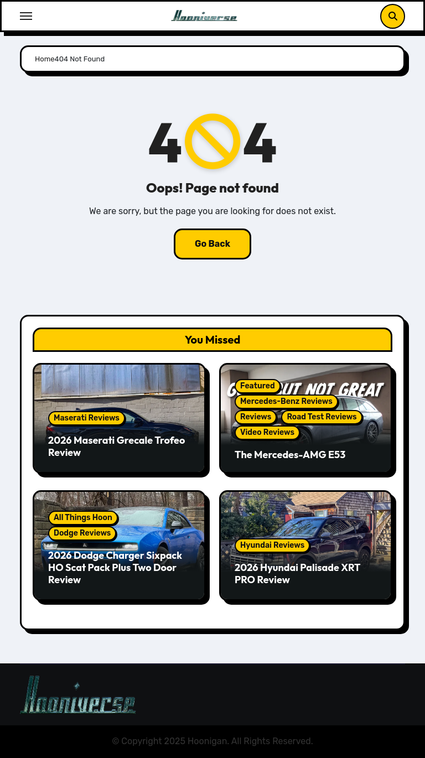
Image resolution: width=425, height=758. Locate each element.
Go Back (212, 243)
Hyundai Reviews (272, 545)
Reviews (255, 417)
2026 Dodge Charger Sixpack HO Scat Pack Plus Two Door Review (115, 567)
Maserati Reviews (87, 418)
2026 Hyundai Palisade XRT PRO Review (297, 573)
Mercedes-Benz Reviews (286, 401)
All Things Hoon (83, 517)
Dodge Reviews (82, 533)
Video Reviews (267, 432)
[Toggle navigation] (26, 16)
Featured (257, 386)
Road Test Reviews (321, 417)
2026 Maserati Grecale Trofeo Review (116, 446)
